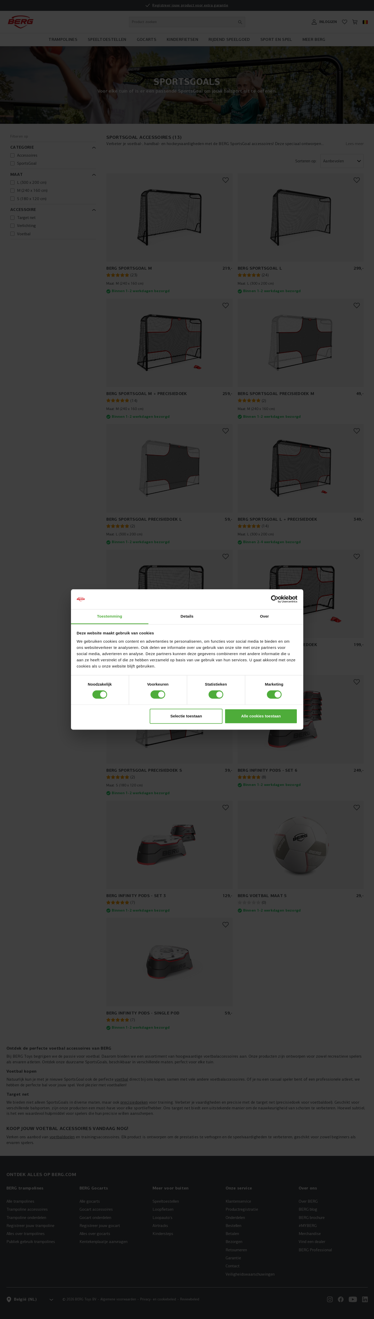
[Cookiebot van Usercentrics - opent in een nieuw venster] (274, 599)
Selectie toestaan (186, 716)
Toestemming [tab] (109, 616)
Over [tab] (264, 616)
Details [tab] (187, 616)
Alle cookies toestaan (261, 716)
